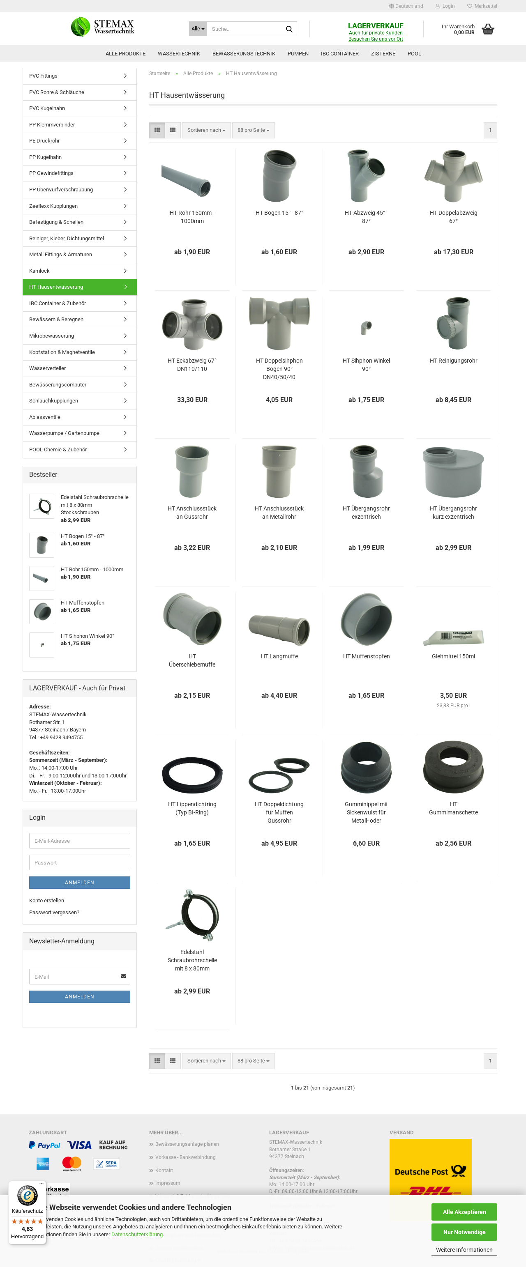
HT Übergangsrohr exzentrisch (366, 512)
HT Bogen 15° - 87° (279, 212)
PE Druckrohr (44, 141)
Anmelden (80, 882)
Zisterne (383, 54)
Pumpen (298, 54)
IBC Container (340, 54)
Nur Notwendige (464, 1232)
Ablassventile (44, 417)
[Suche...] (198, 28)
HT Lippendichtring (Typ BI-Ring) (192, 808)
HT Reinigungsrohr (454, 360)
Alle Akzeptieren (464, 1212)
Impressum (167, 1183)
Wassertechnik (179, 54)
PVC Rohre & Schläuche (56, 92)
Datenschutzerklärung (137, 1234)
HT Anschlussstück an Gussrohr (192, 512)
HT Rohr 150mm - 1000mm (192, 216)
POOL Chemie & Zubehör (58, 449)
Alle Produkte (125, 54)
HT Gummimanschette (453, 808)
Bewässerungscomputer (57, 385)
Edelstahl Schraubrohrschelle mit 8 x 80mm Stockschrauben (192, 961)
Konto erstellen (46, 900)
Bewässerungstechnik (243, 54)
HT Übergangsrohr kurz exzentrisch (453, 512)
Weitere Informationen (464, 1249)
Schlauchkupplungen (53, 401)
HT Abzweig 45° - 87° (366, 216)
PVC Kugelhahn (47, 108)
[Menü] (41, 1186)
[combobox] (206, 130)
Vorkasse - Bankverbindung (185, 1157)
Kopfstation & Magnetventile (62, 352)
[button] (406, 6)
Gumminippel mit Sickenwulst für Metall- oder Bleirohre (366, 813)
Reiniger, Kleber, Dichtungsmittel (66, 238)
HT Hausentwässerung (56, 287)
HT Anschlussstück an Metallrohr (279, 512)
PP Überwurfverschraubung (61, 189)
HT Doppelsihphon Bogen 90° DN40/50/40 (279, 368)
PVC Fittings (43, 76)
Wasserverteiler (47, 368)
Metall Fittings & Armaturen (60, 254)
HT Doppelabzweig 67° (454, 216)
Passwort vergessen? (54, 912)
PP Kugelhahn (45, 157)
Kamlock (39, 271)
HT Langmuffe (279, 656)
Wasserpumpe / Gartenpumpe (64, 433)
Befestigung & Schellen (56, 222)
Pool (414, 54)
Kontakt (164, 1170)
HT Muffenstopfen (366, 656)
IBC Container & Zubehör (57, 303)
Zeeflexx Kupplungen (53, 206)
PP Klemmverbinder (52, 125)
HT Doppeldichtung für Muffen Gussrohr (279, 812)
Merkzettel (482, 6)
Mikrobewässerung (51, 336)
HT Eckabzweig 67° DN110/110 (192, 364)
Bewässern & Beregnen (56, 319)
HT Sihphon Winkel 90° (366, 364)
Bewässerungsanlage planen (187, 1144)
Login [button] (445, 6)
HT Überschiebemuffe (192, 660)
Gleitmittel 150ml (453, 656)
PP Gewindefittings (51, 173)
